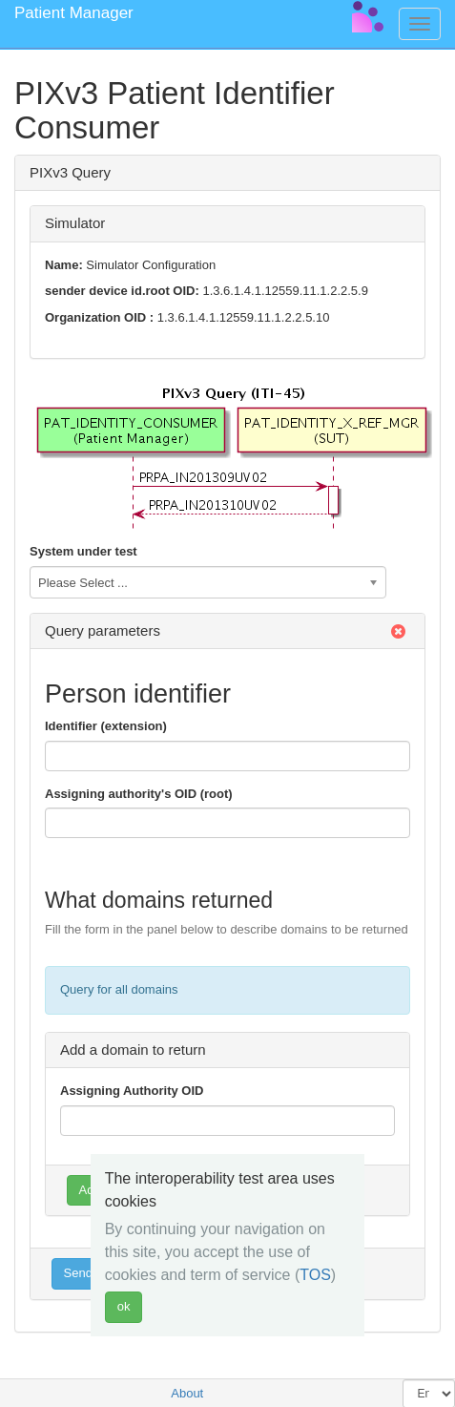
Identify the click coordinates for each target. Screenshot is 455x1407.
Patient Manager (74, 13)
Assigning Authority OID (131, 1090)
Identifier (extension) (106, 726)
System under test (83, 551)
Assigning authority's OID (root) (139, 794)
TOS (315, 1275)
